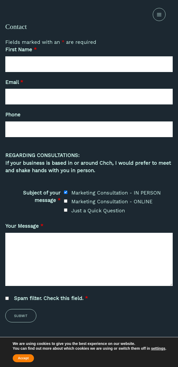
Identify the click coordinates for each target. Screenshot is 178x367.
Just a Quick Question (98, 211)
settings (158, 348)
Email (14, 82)
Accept (23, 358)
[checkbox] (65, 192)
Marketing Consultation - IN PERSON (116, 193)
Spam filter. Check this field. (51, 298)
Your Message (24, 226)
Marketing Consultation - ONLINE (112, 202)
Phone (12, 115)
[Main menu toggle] (159, 14)
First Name (21, 50)
